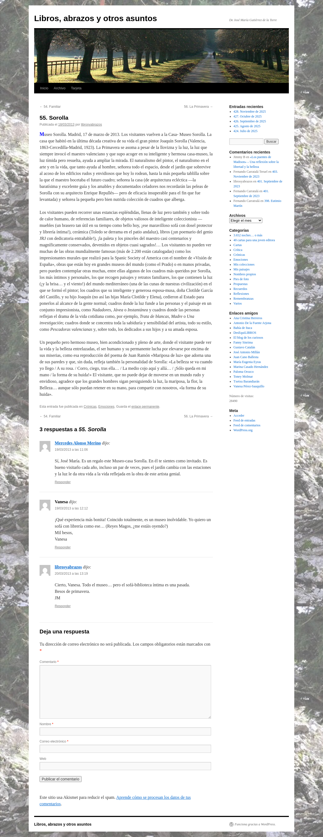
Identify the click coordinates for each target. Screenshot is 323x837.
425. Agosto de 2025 (247, 126)
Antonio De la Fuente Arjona (252, 323)
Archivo (59, 88)
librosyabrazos (91, 124)
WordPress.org (243, 430)
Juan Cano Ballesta (246, 357)
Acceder (239, 415)
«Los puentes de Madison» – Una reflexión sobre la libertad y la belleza (256, 162)
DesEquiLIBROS (245, 333)
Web (43, 759)
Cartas (238, 245)
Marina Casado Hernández (251, 367)
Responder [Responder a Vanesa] (63, 547)
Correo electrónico (54, 741)
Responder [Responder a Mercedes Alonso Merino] (63, 482)
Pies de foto (241, 279)
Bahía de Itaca (243, 328)
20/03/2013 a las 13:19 (71, 574)
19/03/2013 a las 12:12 (71, 508)
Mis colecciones (244, 264)
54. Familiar (50, 107)
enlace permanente (145, 406)
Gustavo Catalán (244, 347)
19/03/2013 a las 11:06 (71, 450)
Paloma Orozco (244, 372)
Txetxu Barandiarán (247, 381)
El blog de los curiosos (248, 337)
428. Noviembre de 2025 (250, 111)
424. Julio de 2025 (246, 131)
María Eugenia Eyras (247, 362)
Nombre (46, 724)
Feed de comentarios (247, 425)
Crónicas (90, 406)
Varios (238, 303)
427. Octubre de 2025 (248, 116)
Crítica (238, 250)
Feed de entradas (245, 420)
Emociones (106, 406)
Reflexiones (241, 294)
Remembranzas (244, 298)
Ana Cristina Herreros (248, 318)
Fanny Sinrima (243, 342)
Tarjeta (76, 88)
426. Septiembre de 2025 (250, 121)
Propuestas (241, 284)
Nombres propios (245, 274)
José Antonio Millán (247, 352)
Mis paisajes (242, 269)
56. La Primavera (198, 107)
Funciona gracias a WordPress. (255, 824)
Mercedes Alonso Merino (78, 443)
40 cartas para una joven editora (254, 240)
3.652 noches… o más (248, 235)
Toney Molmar (243, 376)
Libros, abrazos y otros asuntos (95, 18)
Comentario (49, 662)
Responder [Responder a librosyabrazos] (63, 606)
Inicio (44, 88)
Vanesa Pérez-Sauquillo (249, 386)
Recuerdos (240, 289)
